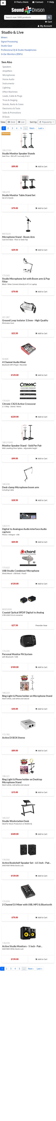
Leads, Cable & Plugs (12, 96)
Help (50, 2)
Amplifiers (7, 71)
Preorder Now (41, 625)
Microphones (9, 75)
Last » (41, 128)
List (21, 122)
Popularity (45, 122)
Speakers (7, 66)
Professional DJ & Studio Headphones (18, 50)
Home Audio (8, 79)
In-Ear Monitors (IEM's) (12, 54)
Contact (37, 2)
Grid (11, 122)
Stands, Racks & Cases (13, 104)
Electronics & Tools (11, 108)
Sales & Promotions (12, 112)
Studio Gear (6, 45)
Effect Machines (10, 91)
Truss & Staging (10, 100)
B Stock (6, 116)
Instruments (8, 83)
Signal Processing (9, 41)
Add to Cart (41, 166)
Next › (32, 128)
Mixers (4, 37)
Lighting (6, 87)
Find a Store (21, 2)
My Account (45, 26)
